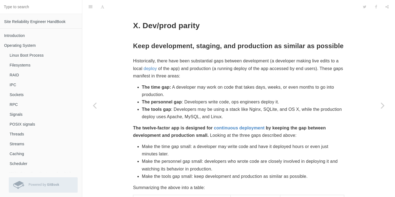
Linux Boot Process (27, 55)
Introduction (14, 35)
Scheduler (18, 163)
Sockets (17, 94)
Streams (17, 144)
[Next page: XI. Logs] (382, 105)
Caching (17, 154)
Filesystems (20, 65)
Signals (16, 114)
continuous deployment (239, 114)
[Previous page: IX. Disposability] (94, 105)
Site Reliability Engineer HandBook (35, 21)
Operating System (20, 45)
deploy (150, 55)
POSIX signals (22, 124)
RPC (14, 104)
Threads (17, 134)
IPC (13, 85)
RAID (14, 75)
